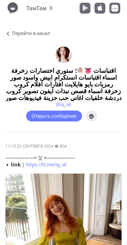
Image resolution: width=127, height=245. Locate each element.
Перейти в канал (27, 33)
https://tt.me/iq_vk (46, 164)
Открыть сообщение (53, 116)
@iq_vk (63, 104)
